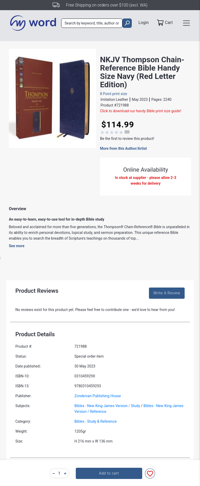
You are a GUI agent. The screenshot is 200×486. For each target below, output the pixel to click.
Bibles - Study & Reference (95, 421)
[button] (52, 473)
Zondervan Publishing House (97, 396)
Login (144, 22)
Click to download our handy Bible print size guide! (140, 111)
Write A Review (166, 293)
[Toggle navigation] (186, 23)
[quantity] (59, 473)
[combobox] (91, 23)
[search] (127, 23)
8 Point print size (113, 94)
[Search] (91, 23)
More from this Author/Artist (123, 148)
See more (16, 246)
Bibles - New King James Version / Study (107, 406)
